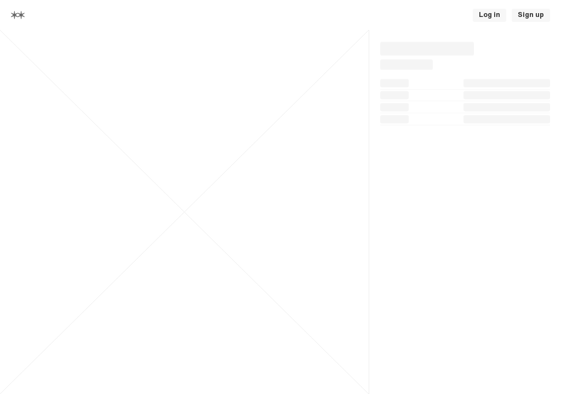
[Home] (18, 15)
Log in (489, 15)
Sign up (531, 15)
